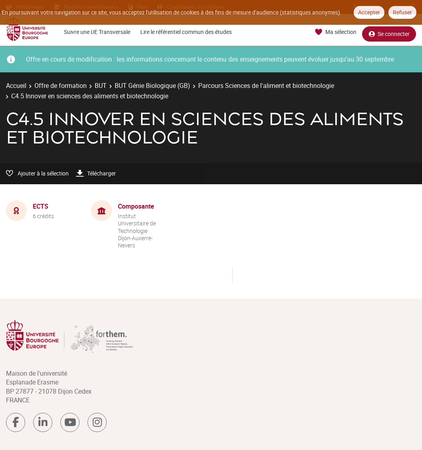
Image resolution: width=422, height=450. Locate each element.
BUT (101, 85)
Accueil (16, 85)
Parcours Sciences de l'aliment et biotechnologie (266, 85)
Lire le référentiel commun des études (186, 32)
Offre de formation (60, 85)
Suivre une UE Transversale (97, 32)
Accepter (369, 12)
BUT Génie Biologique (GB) (152, 85)
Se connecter (389, 32)
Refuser (402, 12)
